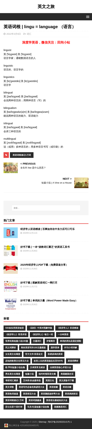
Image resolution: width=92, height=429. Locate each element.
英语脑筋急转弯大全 (50, 394)
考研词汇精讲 (11, 380)
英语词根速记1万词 (22, 155)
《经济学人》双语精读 (67, 328)
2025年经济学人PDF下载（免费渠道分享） (44, 264)
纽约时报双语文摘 (47, 374)
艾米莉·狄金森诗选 (32, 380)
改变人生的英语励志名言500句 (48, 361)
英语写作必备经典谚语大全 (31, 387)
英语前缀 (53, 387)
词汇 (29, 34)
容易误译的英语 (55, 354)
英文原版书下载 (66, 380)
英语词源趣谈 (35, 400)
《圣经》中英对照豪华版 (40, 328)
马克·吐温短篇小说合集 (38, 407)
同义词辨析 (10, 347)
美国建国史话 (67, 374)
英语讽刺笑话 (71, 394)
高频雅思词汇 (60, 407)
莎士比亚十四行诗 (13, 407)
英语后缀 (67, 387)
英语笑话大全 (29, 394)
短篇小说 (29, 374)
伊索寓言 (50, 341)
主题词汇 (37, 341)
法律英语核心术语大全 (60, 367)
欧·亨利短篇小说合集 (15, 367)
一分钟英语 (63, 334)
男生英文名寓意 (12, 374)
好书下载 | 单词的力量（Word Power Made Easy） (49, 300)
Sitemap (42, 422)
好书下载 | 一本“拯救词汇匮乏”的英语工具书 (45, 246)
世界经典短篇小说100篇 (16, 341)
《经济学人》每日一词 (42, 334)
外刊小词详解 (70, 347)
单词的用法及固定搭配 (70, 341)
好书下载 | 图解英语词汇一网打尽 (38, 282)
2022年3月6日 (13, 34)
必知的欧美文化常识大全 (17, 361)
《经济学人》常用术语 (16, 334)
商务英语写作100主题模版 (33, 347)
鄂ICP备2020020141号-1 (60, 422)
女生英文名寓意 (12, 354)
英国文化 (50, 380)
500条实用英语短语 (14, 328)
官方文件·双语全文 (34, 354)
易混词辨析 (73, 361)
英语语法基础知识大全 (56, 400)
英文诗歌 (9, 387)
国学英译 (55, 347)
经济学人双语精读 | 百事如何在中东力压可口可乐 (47, 229)
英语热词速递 (11, 394)
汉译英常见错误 (37, 367)
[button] (87, 16)
